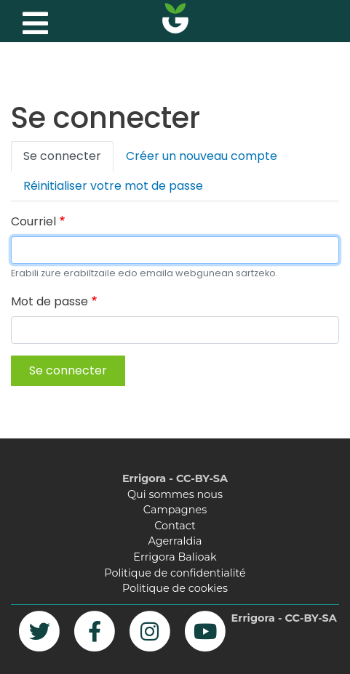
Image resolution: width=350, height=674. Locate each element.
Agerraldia (175, 540)
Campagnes (175, 509)
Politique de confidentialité (174, 572)
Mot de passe (49, 301)
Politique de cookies (175, 588)
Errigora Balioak (174, 556)
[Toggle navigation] (33, 19)
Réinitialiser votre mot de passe (113, 185)
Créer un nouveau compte (201, 156)
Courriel (33, 221)
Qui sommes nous (175, 494)
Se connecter (62, 156)
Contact (175, 525)
